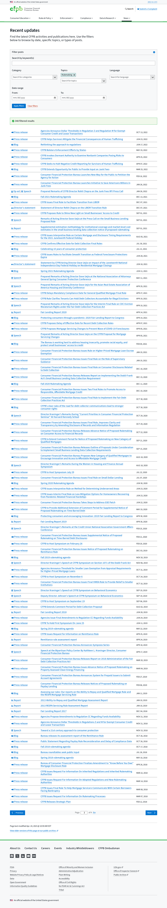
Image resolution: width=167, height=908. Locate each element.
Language (115, 70)
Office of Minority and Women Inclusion (76, 867)
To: (62, 93)
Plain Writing (64, 874)
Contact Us (31, 848)
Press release (19, 132)
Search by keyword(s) (23, 58)
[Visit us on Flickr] (34, 856)
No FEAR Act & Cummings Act (71, 886)
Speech (26, 191)
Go (94, 812)
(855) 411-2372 (152, 2)
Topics (64, 70)
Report (16, 228)
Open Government (18, 882)
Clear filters (33, 106)
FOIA (12, 867)
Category (16, 70)
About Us (15, 848)
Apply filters (19, 105)
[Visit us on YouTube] (28, 856)
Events (58, 848)
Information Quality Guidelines (23, 886)
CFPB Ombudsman (109, 848)
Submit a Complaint (147, 9)
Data (12, 878)
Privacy (13, 871)
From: (15, 93)
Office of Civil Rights (67, 882)
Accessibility (64, 878)
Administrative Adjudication (71, 871)
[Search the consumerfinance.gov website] (129, 9)
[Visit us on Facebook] (12, 856)
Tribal (61, 889)
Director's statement (23, 208)
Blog (14, 144)
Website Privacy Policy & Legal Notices (27, 874)
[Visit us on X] (17, 856)
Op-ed (15, 191)
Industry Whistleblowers (80, 848)
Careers (45, 848)
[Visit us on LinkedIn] (23, 856)
